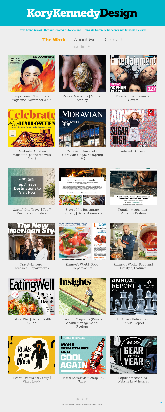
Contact (114, 39)
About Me (85, 39)
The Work (53, 39)
